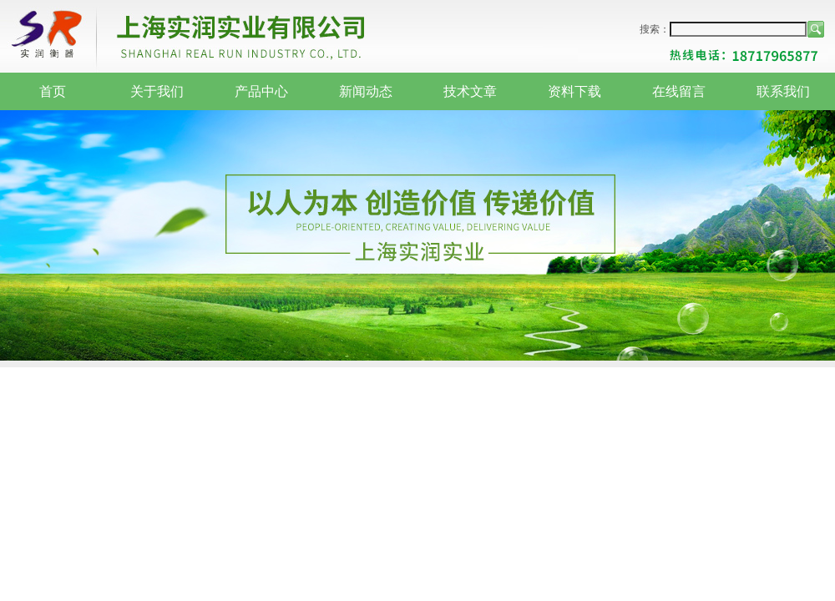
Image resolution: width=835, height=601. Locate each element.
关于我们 (157, 91)
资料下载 (574, 91)
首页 (52, 91)
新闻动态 (365, 91)
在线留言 (679, 91)
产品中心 (261, 91)
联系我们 (783, 91)
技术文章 (470, 91)
